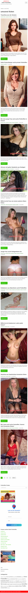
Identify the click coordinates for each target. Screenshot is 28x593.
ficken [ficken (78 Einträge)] (25, 577)
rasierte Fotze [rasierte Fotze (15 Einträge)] (18, 582)
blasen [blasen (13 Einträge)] (14, 577)
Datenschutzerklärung (4, 569)
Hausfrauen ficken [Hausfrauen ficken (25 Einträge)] (14, 579)
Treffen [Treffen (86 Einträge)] (24, 586)
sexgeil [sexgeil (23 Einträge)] (8, 584)
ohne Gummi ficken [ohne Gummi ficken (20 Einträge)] (4, 582)
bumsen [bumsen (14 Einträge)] (22, 577)
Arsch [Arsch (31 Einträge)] (7, 577)
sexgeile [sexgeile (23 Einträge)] (11, 584)
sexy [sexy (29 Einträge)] (2, 586)
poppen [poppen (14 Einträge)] (8, 582)
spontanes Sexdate (9, 122)
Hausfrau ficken (3, 204)
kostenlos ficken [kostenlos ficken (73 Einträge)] (5, 581)
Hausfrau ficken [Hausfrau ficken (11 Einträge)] (20, 579)
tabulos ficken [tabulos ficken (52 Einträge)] (18, 586)
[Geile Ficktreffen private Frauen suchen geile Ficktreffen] (6, 3)
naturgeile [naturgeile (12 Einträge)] (20, 581)
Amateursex (2, 326)
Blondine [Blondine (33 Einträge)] (19, 577)
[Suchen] (13, 488)
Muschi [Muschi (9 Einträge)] (14, 581)
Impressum (2, 571)
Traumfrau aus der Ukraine (8, 15)
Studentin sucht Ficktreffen (16, 289)
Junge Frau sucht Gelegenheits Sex (11, 251)
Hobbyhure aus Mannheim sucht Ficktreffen (14, 288)
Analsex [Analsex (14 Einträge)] (2, 577)
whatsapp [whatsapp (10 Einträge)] (8, 588)
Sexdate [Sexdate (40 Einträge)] (5, 584)
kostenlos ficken (3, 122)
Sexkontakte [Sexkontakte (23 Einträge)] (19, 584)
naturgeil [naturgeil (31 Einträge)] (17, 581)
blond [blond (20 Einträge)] (16, 577)
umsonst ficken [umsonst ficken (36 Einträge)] (4, 588)
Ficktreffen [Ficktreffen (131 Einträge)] (4, 579)
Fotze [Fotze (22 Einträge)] (8, 579)
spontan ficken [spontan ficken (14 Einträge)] (6, 586)
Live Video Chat (3, 543)
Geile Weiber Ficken (4, 548)
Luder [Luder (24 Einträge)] (10, 581)
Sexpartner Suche (4, 546)
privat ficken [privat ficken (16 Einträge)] (12, 582)
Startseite (2, 8)
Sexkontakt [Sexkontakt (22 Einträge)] (15, 584)
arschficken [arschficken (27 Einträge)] (11, 577)
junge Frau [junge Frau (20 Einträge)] (24, 579)
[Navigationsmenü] (26, 2)
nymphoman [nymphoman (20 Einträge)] (24, 581)
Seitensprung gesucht (9, 204)
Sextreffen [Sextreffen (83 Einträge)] (24, 584)
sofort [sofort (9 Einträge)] (3, 586)
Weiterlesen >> (4, 59)
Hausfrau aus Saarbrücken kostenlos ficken (13, 374)
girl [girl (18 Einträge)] (10, 579)
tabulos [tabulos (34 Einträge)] (10, 586)
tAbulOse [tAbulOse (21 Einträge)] (13, 586)
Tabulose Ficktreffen (4, 64)
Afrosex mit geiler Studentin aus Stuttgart (13, 167)
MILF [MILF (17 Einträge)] (12, 581)
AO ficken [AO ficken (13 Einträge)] (4, 577)
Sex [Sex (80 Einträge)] (2, 584)
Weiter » (14, 477)
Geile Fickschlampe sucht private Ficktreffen (14, 62)
